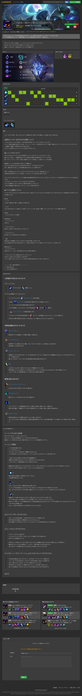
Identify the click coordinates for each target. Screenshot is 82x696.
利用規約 (55, 687)
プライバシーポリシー (63, 687)
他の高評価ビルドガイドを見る (21, 628)
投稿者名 (12, 652)
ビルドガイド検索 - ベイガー (17, 31)
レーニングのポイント (11, 269)
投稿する (24, 677)
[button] (68, 27)
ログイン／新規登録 (75, 2)
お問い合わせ (73, 687)
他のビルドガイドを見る (60, 628)
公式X (78, 687)
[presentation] (33, 672)
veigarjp (22, 25)
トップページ (5, 31)
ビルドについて (10, 267)
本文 (11, 656)
